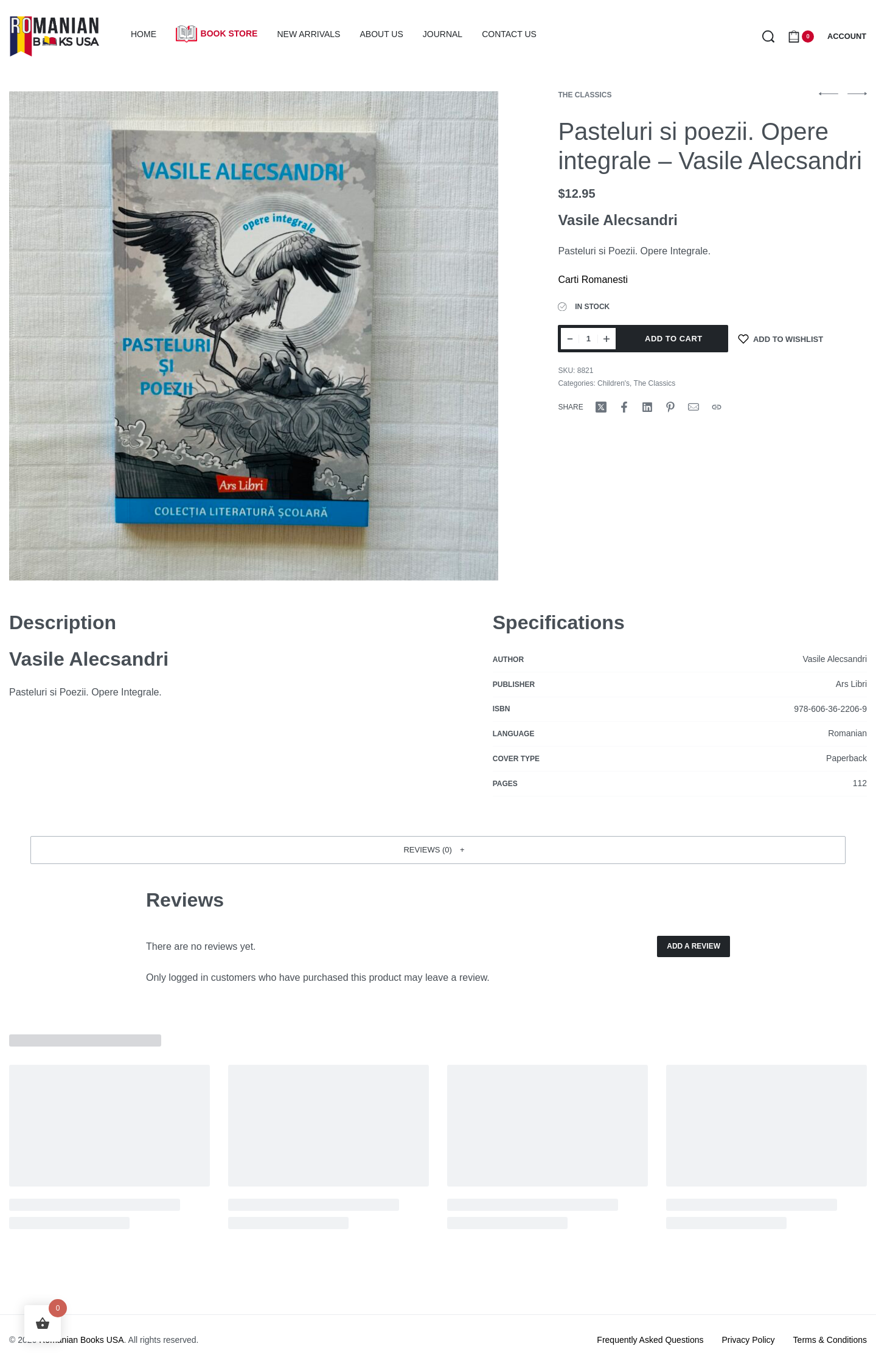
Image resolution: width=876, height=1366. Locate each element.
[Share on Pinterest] (670, 407)
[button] (438, 850)
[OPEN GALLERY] (253, 335)
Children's (613, 383)
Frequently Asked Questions (650, 1340)
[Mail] (693, 407)
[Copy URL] (716, 407)
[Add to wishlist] (780, 338)
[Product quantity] (588, 338)
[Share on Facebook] (624, 407)
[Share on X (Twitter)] (601, 407)
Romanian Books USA (81, 1340)
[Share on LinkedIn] (647, 407)
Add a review (693, 946)
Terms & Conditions (830, 1340)
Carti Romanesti (593, 279)
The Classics (584, 95)
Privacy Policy (747, 1340)
